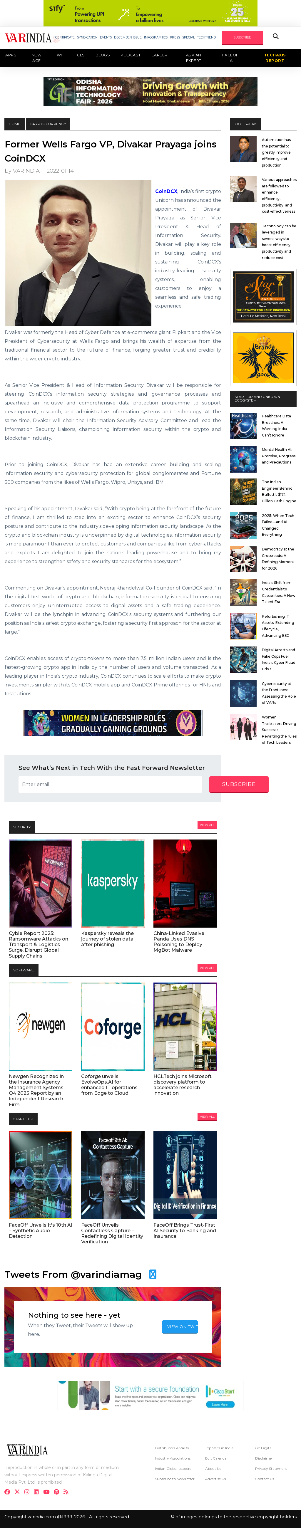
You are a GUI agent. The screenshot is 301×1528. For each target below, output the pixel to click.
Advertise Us (215, 1479)
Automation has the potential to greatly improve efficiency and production (276, 152)
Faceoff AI (231, 58)
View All (207, 825)
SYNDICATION (87, 37)
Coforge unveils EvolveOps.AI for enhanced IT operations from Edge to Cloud (109, 1085)
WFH (62, 55)
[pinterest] (58, 1492)
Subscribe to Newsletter (175, 1479)
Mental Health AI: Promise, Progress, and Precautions (279, 455)
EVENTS (106, 37)
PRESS (175, 37)
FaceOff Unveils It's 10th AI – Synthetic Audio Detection (40, 1230)
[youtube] (48, 1492)
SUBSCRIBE (242, 37)
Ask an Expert (193, 58)
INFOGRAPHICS (156, 37)
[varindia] (67, 1492)
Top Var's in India (219, 1448)
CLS (81, 55)
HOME (14, 124)
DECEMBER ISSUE (128, 37)
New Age (37, 58)
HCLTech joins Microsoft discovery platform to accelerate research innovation (182, 1085)
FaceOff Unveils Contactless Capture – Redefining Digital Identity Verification (112, 1233)
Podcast (131, 55)
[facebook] (9, 1492)
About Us (213, 1468)
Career (159, 55)
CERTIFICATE (65, 37)
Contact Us (264, 1479)
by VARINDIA (22, 170)
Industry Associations (172, 1458)
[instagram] (28, 1492)
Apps (10, 55)
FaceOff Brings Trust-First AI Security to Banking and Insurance (184, 1230)
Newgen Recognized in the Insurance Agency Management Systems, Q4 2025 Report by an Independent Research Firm (36, 1090)
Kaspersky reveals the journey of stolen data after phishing (107, 939)
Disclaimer (264, 1458)
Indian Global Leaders (173, 1468)
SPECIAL (188, 37)
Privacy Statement (271, 1468)
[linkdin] (38, 1492)
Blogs (103, 55)
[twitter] (19, 1492)
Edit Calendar (216, 1458)
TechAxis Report (275, 58)
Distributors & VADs (172, 1448)
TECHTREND (206, 37)
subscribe (239, 784)
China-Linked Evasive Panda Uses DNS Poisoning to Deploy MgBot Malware (178, 942)
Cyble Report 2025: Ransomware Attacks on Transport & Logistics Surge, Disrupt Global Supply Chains (38, 945)
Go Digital (263, 1448)
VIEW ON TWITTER (182, 1326)
